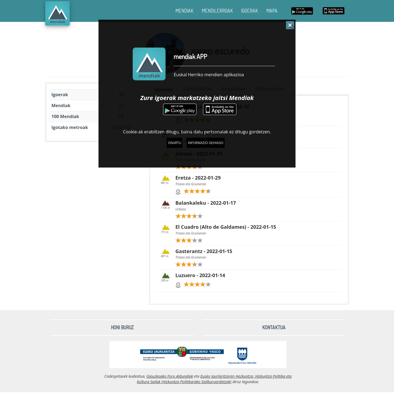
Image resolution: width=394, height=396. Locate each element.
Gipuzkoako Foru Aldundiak (169, 376)
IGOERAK (249, 10)
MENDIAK (184, 10)
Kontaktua (273, 327)
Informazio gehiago (206, 142)
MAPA (271, 10)
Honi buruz (122, 327)
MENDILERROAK (217, 10)
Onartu (174, 142)
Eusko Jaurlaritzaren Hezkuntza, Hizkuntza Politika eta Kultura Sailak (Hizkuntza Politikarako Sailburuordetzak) (214, 379)
